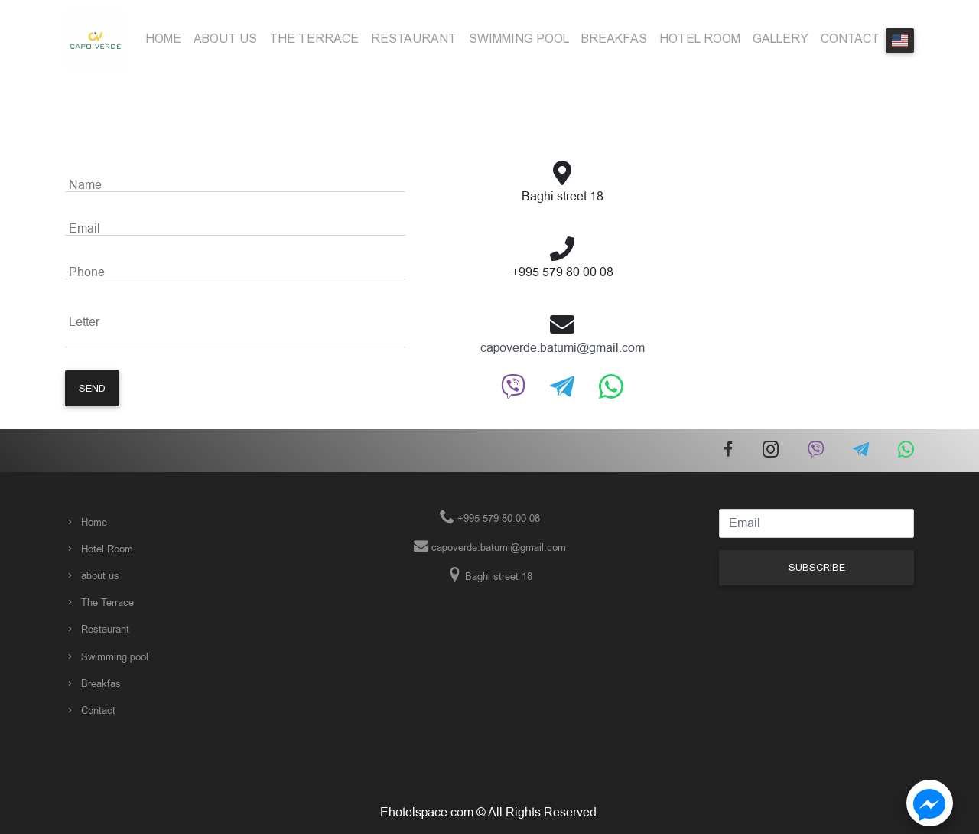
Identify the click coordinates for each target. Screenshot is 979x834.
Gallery (780, 38)
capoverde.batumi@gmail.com (562, 348)
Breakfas (614, 38)
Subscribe (817, 567)
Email (84, 228)
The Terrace (314, 38)
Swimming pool (519, 38)
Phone (87, 272)
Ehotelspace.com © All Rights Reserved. (490, 812)
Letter (84, 322)
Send (92, 388)
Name (85, 185)
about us (225, 38)
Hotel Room (699, 38)
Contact (850, 38)
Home (163, 38)
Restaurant (414, 38)
